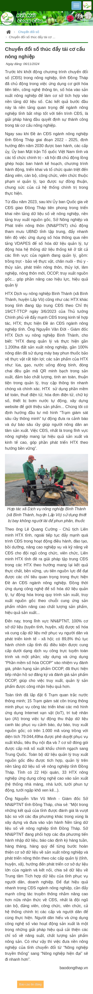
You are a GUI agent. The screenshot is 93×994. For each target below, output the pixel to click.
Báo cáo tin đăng (30, 984)
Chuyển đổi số (28, 32)
